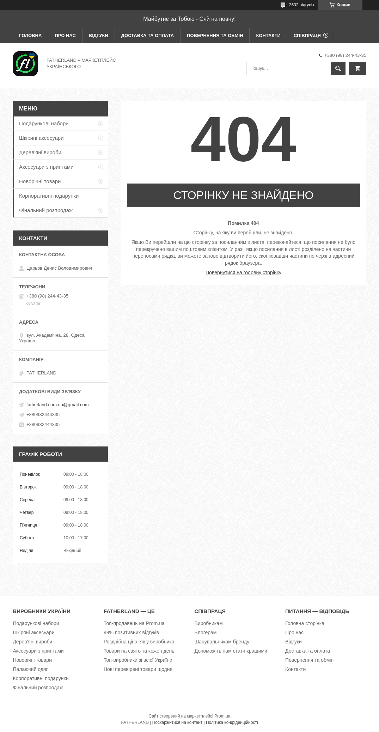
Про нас (65, 35)
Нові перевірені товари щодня (138, 669)
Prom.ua (222, 716)
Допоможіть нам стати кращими (231, 651)
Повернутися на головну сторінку (243, 272)
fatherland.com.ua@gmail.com (57, 404)
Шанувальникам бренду (222, 641)
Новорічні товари (40, 181)
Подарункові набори (44, 123)
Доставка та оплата (147, 35)
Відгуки (98, 35)
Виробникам (209, 623)
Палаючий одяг (30, 669)
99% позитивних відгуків (131, 632)
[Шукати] (338, 68)
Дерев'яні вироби (40, 152)
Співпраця (307, 35)
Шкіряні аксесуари (41, 138)
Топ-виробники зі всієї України (138, 660)
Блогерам (206, 632)
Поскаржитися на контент (177, 722)
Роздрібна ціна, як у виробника (139, 641)
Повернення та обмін (215, 35)
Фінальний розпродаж (46, 210)
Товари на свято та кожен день (139, 651)
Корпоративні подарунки (49, 196)
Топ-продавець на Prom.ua (134, 623)
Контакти (268, 35)
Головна (30, 35)
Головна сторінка (304, 623)
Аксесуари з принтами (46, 167)
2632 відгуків (301, 4)
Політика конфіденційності (232, 722)
